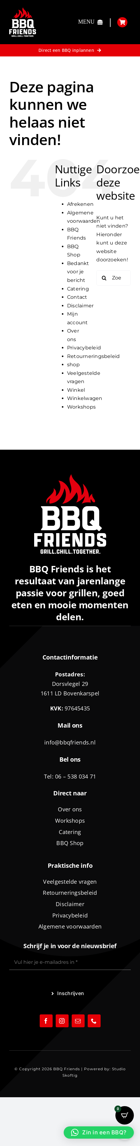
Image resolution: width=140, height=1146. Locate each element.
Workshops (81, 407)
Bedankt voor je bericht (78, 271)
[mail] (78, 1020)
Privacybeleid (84, 348)
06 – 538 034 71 (75, 776)
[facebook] (46, 1020)
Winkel (76, 390)
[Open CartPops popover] (124, 1115)
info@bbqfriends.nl (70, 742)
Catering (78, 289)
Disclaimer (80, 306)
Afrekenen (80, 204)
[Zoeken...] (113, 278)
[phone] (94, 1020)
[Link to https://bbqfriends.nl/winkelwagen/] (122, 22)
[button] (99, 1132)
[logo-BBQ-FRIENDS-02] (22, 10)
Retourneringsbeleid (93, 356)
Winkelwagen (84, 398)
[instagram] (62, 1020)
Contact (77, 297)
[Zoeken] (104, 278)
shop (73, 364)
